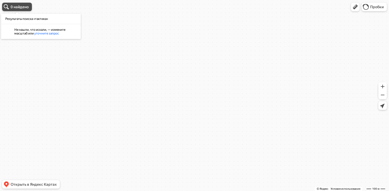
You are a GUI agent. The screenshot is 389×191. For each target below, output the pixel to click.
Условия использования (345, 188)
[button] (355, 7)
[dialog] (41, 26)
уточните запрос (46, 33)
